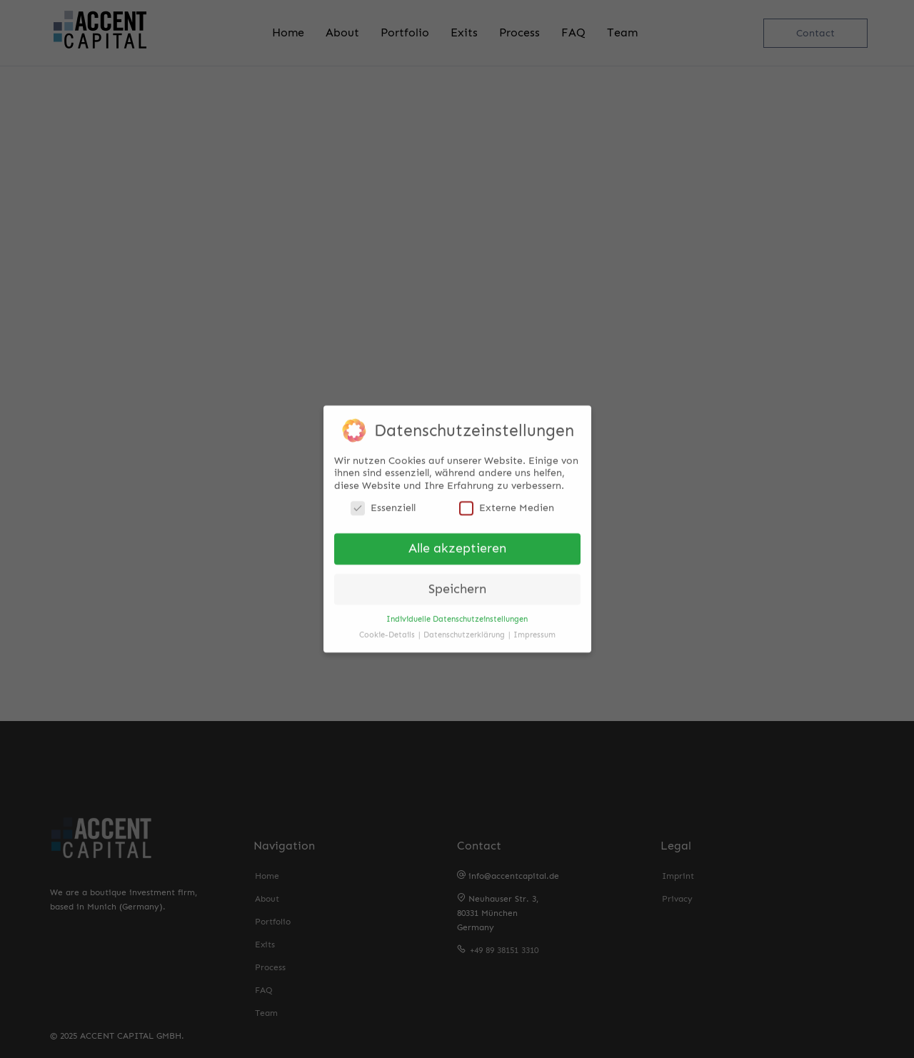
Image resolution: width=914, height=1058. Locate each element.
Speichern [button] (457, 584)
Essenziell (383, 503)
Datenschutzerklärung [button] (465, 630)
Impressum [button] (534, 630)
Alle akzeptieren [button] (457, 543)
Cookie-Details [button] (388, 630)
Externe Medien (506, 503)
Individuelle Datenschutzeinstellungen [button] (457, 614)
